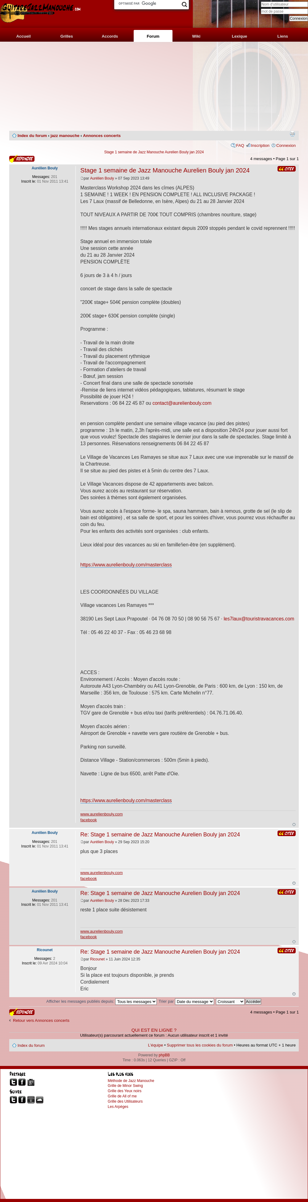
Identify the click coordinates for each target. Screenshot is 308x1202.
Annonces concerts (102, 135)
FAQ (240, 145)
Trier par (186, 1001)
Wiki (196, 36)
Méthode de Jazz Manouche (131, 1081)
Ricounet (97, 959)
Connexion (286, 145)
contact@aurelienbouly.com (182, 403)
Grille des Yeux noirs (124, 1091)
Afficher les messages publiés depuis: (101, 1001)
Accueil (23, 36)
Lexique (239, 36)
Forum (153, 36)
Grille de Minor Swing (125, 1086)
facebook (88, 820)
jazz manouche (65, 135)
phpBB (164, 1055)
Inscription (260, 145)
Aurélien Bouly (102, 178)
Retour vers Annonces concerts (41, 1020)
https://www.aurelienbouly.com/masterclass (126, 564)
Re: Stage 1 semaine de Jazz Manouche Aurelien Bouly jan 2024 (160, 834)
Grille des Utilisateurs (125, 1101)
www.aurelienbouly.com (101, 814)
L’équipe (155, 1045)
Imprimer (292, 133)
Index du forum (32, 135)
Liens (283, 36)
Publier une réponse (21, 159)
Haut (294, 824)
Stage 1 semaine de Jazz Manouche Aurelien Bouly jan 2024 (154, 152)
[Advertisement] (154, 86)
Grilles (66, 36)
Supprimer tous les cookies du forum (200, 1045)
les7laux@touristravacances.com (259, 618)
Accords (110, 36)
